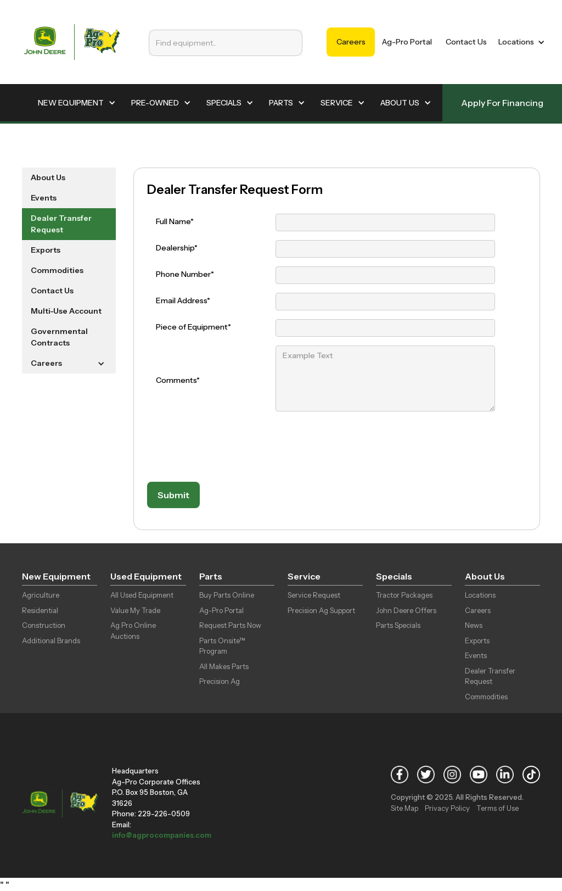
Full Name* (175, 221)
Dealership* (177, 248)
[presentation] (230, 447)
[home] (72, 42)
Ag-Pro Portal (407, 42)
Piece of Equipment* (193, 327)
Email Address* (183, 300)
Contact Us (466, 42)
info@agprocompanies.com (161, 835)
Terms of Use (497, 808)
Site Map (404, 808)
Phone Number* (185, 274)
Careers (351, 42)
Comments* (178, 380)
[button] (519, 42)
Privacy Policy (447, 808)
